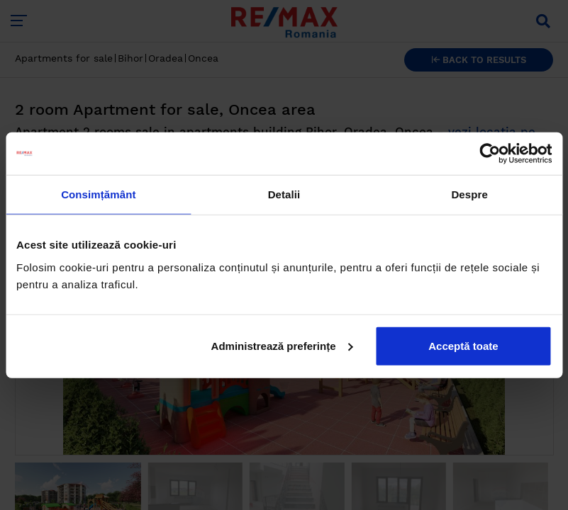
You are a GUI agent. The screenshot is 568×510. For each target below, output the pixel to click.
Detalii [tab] (284, 194)
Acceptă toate (463, 345)
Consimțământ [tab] (98, 194)
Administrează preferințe (282, 345)
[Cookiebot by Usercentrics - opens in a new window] (490, 153)
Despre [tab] (469, 194)
